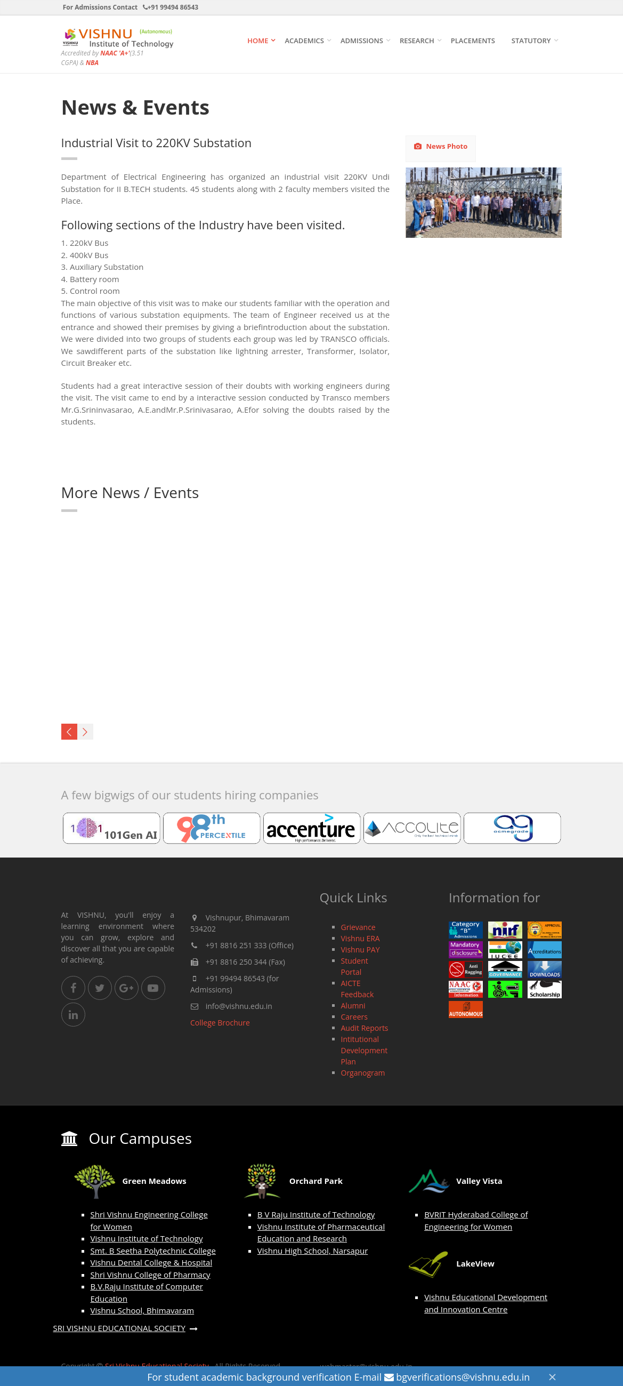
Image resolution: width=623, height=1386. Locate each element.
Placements (473, 40)
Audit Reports (365, 1028)
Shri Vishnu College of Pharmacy (151, 1274)
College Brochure (220, 1023)
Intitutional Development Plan (364, 1050)
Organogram (363, 1073)
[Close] (552, 1376)
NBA (92, 62)
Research (417, 40)
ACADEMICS (304, 40)
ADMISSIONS (362, 40)
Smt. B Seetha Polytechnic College (153, 1250)
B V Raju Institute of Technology (316, 1214)
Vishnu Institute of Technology (147, 1238)
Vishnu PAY (360, 949)
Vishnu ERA (360, 938)
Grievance (358, 927)
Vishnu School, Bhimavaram (143, 1310)
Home (257, 40)
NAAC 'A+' (115, 53)
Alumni (353, 1005)
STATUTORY (531, 40)
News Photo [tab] (440, 146)
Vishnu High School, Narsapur (312, 1250)
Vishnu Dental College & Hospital (152, 1262)
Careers (354, 1017)
